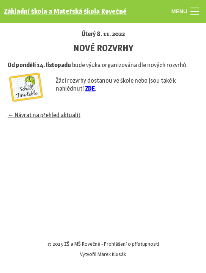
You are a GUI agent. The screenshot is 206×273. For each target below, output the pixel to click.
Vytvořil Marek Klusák (103, 254)
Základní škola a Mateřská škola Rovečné (65, 11)
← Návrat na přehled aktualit (44, 115)
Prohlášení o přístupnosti (131, 244)
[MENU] (194, 11)
